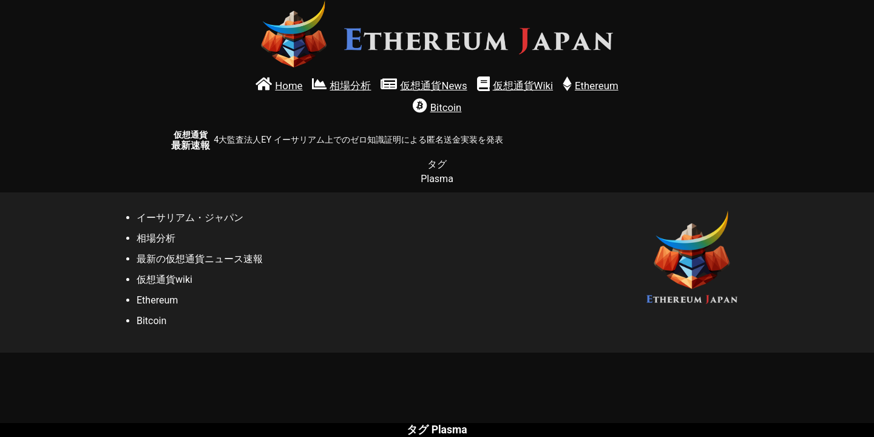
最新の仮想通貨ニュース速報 (200, 259)
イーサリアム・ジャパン (190, 217)
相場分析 (156, 238)
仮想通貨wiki (164, 279)
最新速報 (190, 140)
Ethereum (157, 300)
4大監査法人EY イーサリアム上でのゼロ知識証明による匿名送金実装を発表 (358, 140)
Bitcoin (151, 321)
